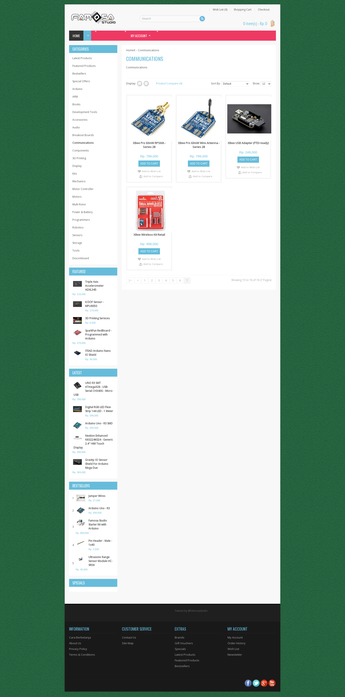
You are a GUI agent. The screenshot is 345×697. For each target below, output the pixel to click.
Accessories (79, 120)
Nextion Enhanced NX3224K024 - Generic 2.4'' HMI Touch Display (93, 441)
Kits (74, 173)
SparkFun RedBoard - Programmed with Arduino (98, 334)
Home (76, 35)
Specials (180, 649)
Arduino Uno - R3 (99, 508)
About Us (75, 643)
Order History (237, 643)
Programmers (81, 220)
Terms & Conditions (82, 655)
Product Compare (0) (169, 83)
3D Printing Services (97, 318)
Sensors (77, 235)
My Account (235, 637)
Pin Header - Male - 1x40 (100, 543)
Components (80, 150)
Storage (77, 243)
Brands (179, 637)
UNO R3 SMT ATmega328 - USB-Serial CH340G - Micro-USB (93, 389)
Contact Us (129, 637)
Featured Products (83, 66)
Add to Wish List (151, 171)
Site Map (128, 643)
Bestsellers (79, 73)
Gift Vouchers (184, 643)
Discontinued (80, 258)
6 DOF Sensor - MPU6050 (94, 304)
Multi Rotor (79, 204)
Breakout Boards (83, 135)
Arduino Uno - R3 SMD (99, 423)
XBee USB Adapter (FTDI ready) (248, 143)
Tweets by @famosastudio (191, 611)
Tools (75, 250)
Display (77, 166)
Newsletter (235, 655)
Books (76, 104)
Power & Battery (82, 212)
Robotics (77, 227)
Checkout (264, 9)
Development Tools (84, 112)
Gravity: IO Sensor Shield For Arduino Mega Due (96, 464)
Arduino (77, 89)
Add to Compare (153, 176)
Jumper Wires (96, 496)
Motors (76, 197)
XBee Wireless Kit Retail (149, 235)
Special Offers (81, 81)
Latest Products (82, 58)
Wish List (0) (220, 9)
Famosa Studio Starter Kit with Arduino (97, 524)
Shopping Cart (242, 9)
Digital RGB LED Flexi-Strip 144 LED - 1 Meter (99, 409)
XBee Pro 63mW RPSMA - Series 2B (149, 145)
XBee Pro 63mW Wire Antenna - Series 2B (199, 145)
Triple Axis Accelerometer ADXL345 (94, 286)
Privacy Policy (78, 649)
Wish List (233, 649)
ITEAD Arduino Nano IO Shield (98, 353)
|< (130, 280)
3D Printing (79, 158)
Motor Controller (83, 189)
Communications (83, 143)
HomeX (130, 50)
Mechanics (78, 181)
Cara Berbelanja (80, 637)
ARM (75, 97)
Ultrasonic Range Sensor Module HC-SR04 (100, 561)
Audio (76, 127)
